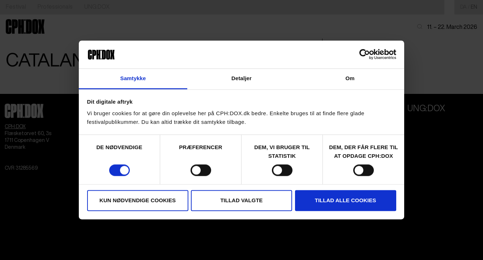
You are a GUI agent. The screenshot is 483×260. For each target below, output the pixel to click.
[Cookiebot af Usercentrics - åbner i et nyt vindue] (364, 54)
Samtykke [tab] (133, 78)
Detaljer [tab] (241, 78)
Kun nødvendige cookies (137, 200)
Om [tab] (349, 78)
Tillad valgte (241, 200)
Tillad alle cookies (345, 200)
